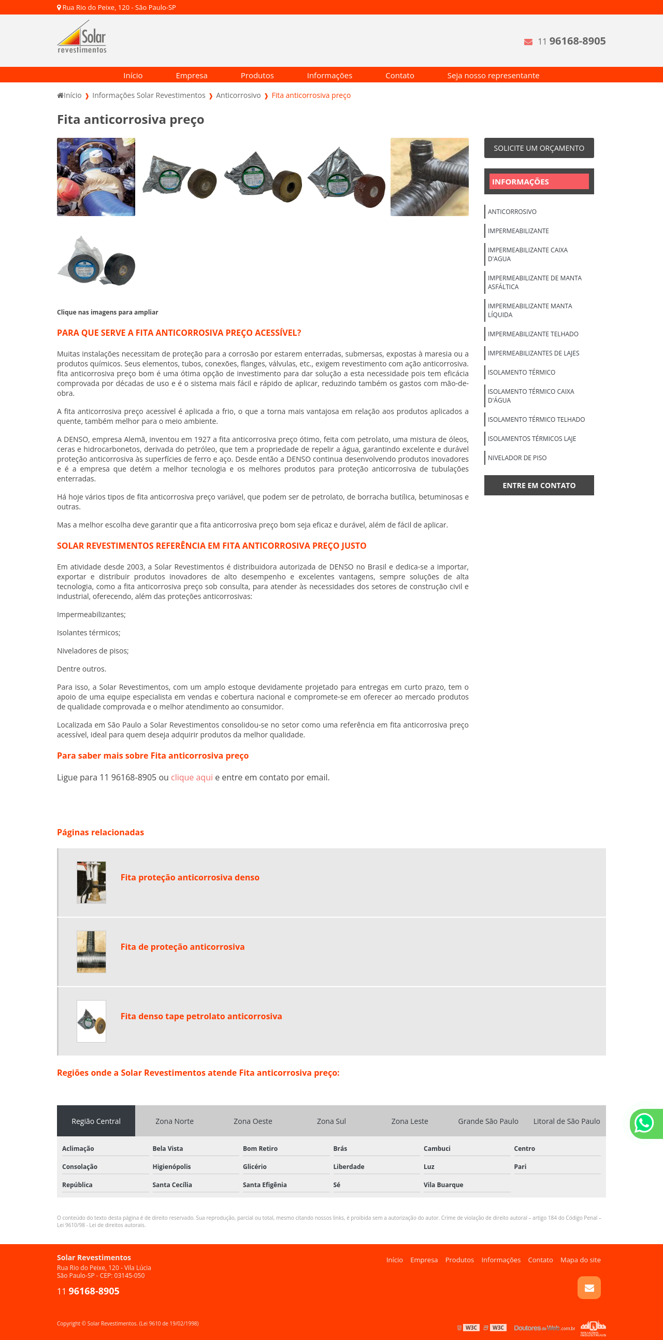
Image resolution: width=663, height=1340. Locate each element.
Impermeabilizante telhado (533, 334)
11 (572, 41)
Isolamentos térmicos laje (532, 438)
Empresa (191, 75)
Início (132, 75)
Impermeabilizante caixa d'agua (528, 254)
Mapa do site (580, 1259)
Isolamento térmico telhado (536, 419)
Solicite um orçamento (539, 148)
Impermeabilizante (518, 230)
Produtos (257, 75)
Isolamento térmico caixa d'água (531, 396)
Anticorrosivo (512, 211)
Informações (330, 75)
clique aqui (192, 777)
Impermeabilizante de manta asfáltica (535, 282)
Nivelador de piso (517, 457)
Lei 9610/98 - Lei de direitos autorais (101, 1225)
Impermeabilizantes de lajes (533, 353)
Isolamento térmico (521, 372)
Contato (399, 75)
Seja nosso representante (494, 75)
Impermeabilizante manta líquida (530, 310)
